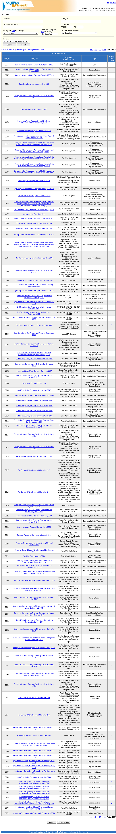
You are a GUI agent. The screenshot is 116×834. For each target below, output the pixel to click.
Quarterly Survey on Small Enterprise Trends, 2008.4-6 (34, 395)
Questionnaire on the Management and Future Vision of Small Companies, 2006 (34, 137)
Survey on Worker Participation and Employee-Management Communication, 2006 (34, 122)
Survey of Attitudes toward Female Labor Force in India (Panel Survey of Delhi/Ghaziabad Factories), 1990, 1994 (34, 158)
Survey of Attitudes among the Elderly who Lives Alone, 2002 (34, 656)
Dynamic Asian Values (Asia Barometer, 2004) (34, 196)
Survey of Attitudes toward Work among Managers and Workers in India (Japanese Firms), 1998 (34, 151)
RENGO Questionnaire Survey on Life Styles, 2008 (34, 457)
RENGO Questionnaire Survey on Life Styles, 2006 (34, 223)
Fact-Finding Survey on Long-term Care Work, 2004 (34, 411)
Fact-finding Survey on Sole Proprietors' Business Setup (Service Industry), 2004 (34, 421)
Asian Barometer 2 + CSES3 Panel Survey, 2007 (34, 735)
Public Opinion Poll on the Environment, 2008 (34, 698)
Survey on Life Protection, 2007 (34, 214)
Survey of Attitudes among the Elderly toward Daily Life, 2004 (34, 630)
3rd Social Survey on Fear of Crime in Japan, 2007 (34, 325)
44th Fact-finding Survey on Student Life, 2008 (34, 777)
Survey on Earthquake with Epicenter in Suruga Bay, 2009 (34, 813)
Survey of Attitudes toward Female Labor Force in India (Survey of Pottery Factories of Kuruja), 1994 (34, 165)
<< (91, 50)
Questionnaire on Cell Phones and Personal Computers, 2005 (34, 334)
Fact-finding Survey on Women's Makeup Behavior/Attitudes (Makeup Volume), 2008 (34, 798)
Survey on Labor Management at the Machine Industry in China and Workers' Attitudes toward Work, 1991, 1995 (34, 172)
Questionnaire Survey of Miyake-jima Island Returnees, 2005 (34, 303)
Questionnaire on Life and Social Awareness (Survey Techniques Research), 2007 (34, 808)
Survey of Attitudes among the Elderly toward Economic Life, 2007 (34, 598)
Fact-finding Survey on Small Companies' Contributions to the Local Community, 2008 (34, 572)
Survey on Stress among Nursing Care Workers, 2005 (34, 280)
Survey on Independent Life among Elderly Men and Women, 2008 (34, 544)
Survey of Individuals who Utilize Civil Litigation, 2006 (34, 65)
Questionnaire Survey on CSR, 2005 (34, 109)
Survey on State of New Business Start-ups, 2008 (34, 516)
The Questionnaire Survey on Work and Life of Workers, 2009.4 (34, 685)
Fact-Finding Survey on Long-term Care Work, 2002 (34, 400)
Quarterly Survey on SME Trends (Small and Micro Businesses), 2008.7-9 (34, 426)
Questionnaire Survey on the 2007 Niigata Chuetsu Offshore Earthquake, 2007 (34, 297)
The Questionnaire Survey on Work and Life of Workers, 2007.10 (34, 271)
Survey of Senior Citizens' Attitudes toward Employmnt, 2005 (34, 551)
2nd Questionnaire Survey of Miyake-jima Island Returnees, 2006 (34, 308)
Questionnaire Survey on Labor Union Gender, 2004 (34, 258)
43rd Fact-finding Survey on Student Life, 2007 (34, 390)
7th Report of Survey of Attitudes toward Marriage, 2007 (34, 210)
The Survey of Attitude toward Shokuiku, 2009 (34, 715)
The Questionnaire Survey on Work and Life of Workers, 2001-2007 (34, 345)
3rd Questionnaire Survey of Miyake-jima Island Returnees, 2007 (34, 313)
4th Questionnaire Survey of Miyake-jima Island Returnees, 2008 (34, 318)
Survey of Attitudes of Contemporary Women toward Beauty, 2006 (34, 70)
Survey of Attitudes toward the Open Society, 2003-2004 (34, 235)
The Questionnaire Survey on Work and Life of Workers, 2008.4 (34, 435)
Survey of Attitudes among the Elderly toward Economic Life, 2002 (34, 665)
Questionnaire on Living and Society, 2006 (34, 84)
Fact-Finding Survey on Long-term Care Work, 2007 (34, 359)
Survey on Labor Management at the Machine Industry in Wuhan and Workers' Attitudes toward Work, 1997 (34, 144)
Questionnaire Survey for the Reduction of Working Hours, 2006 (34, 767)
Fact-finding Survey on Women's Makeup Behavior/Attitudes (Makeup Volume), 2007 (34, 787)
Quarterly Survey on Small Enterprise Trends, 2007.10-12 (34, 218)
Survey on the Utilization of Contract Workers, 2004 (34, 228)
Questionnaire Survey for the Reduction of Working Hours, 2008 (34, 728)
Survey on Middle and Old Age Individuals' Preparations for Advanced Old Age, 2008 (34, 589)
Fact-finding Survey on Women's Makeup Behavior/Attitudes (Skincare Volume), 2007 (34, 782)
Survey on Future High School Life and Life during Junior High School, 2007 (34, 506)
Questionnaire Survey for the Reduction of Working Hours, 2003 (34, 751)
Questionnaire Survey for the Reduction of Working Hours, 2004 (34, 756)
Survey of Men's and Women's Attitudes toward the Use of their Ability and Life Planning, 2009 (34, 744)
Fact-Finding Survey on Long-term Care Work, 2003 (34, 406)
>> (105, 50)
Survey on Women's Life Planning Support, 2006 (34, 535)
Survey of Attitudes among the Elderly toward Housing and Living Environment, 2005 (34, 607)
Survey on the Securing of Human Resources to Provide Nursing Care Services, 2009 (34, 614)
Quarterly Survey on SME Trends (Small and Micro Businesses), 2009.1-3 (34, 566)
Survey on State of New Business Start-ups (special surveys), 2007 (34, 376)
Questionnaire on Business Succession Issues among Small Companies (34, 285)
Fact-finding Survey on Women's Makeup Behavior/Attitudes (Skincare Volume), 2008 (34, 792)
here (13, 31)
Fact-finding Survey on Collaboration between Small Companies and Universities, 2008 (34, 561)
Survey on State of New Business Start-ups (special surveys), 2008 (34, 521)
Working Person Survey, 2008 (34, 556)
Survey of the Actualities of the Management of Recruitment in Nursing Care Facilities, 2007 (34, 354)
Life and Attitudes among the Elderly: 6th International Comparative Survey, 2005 (34, 621)
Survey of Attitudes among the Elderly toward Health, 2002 (34, 648)
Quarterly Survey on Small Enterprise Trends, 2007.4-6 (34, 75)
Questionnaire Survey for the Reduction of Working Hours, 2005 (34, 762)
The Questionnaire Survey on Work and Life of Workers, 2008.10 (34, 448)
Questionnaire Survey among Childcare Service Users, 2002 (34, 365)
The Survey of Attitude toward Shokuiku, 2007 (34, 470)
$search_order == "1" (15, 41)
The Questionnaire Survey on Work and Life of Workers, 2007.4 (34, 97)
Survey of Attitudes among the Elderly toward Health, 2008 (34, 580)
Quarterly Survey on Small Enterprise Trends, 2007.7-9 (34, 189)
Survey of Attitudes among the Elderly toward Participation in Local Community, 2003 (34, 639)
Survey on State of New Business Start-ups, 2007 (34, 371)
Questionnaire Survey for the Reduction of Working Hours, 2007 (34, 772)
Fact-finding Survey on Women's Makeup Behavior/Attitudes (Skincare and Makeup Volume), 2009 (34, 803)
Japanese (111, 2)
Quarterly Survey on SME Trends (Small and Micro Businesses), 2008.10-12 (34, 511)
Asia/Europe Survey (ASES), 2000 (34, 383)
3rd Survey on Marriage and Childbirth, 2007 (34, 181)
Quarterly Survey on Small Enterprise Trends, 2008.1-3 (34, 291)
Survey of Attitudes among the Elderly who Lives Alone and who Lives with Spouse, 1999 (34, 674)
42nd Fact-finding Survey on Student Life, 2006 (34, 131)
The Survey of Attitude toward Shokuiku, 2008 (34, 492)
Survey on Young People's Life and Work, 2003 (34, 527)
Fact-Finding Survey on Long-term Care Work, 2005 (34, 416)
